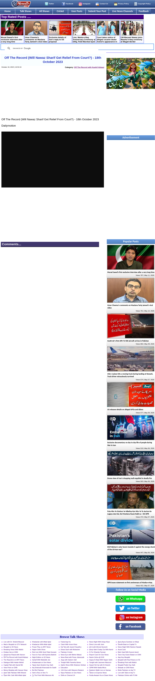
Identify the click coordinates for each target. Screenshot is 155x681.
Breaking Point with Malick (127, 662)
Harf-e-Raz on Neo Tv (40, 673)
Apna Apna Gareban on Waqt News (128, 642)
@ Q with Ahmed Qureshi (98, 647)
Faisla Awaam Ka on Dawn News (101, 675)
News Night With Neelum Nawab (129, 647)
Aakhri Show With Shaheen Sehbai (73, 665)
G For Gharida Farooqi (97, 652)
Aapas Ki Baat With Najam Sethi (100, 660)
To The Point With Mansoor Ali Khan (43, 675)
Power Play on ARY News (41, 647)
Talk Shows (25, 11)
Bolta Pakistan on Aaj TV (126, 670)
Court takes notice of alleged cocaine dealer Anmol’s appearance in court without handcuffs (108, 32)
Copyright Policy (144, 4)
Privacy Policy (123, 4)
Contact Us (104, 4)
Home (7, 11)
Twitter (51, 4)
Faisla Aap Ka (66, 642)
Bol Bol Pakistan (38, 670)
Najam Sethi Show (38, 649)
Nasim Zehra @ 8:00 (96, 657)
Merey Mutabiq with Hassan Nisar (16, 670)
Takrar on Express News (98, 673)
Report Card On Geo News (98, 655)
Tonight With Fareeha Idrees (71, 662)
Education (64, 667)
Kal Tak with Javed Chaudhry (71, 647)
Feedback (144, 11)
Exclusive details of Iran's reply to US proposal (60, 32)
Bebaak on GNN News (126, 667)
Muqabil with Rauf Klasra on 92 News (129, 660)
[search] (51, 48)
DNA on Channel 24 (68, 675)
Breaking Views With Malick (13, 649)
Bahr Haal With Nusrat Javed (128, 652)
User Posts (76, 11)
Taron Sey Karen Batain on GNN (129, 655)
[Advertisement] (53, 96)
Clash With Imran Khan (69, 644)
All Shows (44, 11)
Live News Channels (122, 11)
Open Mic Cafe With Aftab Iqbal (15, 675)
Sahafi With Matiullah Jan (41, 660)
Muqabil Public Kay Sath (126, 665)
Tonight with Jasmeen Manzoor (100, 662)
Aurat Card (122, 649)
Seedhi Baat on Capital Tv (127, 644)
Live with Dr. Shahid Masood (14, 642)
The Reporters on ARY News (14, 660)
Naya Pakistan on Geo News (71, 673)
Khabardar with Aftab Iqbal (41, 642)
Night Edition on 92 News (41, 657)
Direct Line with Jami (96, 644)
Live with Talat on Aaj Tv (126, 673)
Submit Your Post (97, 11)
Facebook (69, 4)
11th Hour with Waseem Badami (72, 670)
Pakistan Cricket (66, 652)
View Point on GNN (10, 667)
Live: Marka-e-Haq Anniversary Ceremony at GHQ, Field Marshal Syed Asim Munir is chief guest (84, 32)
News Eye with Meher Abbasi (71, 655)
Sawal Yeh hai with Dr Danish (99, 665)
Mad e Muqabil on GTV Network (15, 644)
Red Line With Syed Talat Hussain (44, 652)
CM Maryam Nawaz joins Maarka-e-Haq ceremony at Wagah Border (132, 32)
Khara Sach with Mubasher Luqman (70, 650)
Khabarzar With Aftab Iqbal (41, 644)
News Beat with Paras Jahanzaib (72, 657)
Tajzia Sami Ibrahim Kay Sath (42, 665)
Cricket (60, 11)
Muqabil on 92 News (11, 647)
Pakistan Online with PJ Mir (127, 675)
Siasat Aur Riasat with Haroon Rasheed (14, 655)
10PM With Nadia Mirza (97, 667)
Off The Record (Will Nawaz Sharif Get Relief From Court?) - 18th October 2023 (52, 60)
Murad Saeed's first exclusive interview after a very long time (12, 32)
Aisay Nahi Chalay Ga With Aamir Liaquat (101, 650)
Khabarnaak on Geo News (41, 662)
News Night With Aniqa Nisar (99, 642)
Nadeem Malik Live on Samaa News (100, 670)
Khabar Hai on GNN (11, 652)
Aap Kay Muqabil (124, 657)
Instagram (86, 4)
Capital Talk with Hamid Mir (13, 665)
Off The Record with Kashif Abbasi (89, 67)
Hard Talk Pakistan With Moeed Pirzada (15, 673)
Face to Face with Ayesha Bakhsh (44, 655)
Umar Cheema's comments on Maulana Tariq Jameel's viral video (36, 32)
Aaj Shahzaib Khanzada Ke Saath (44, 667)
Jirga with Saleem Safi (69, 660)
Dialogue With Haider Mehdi (14, 662)
